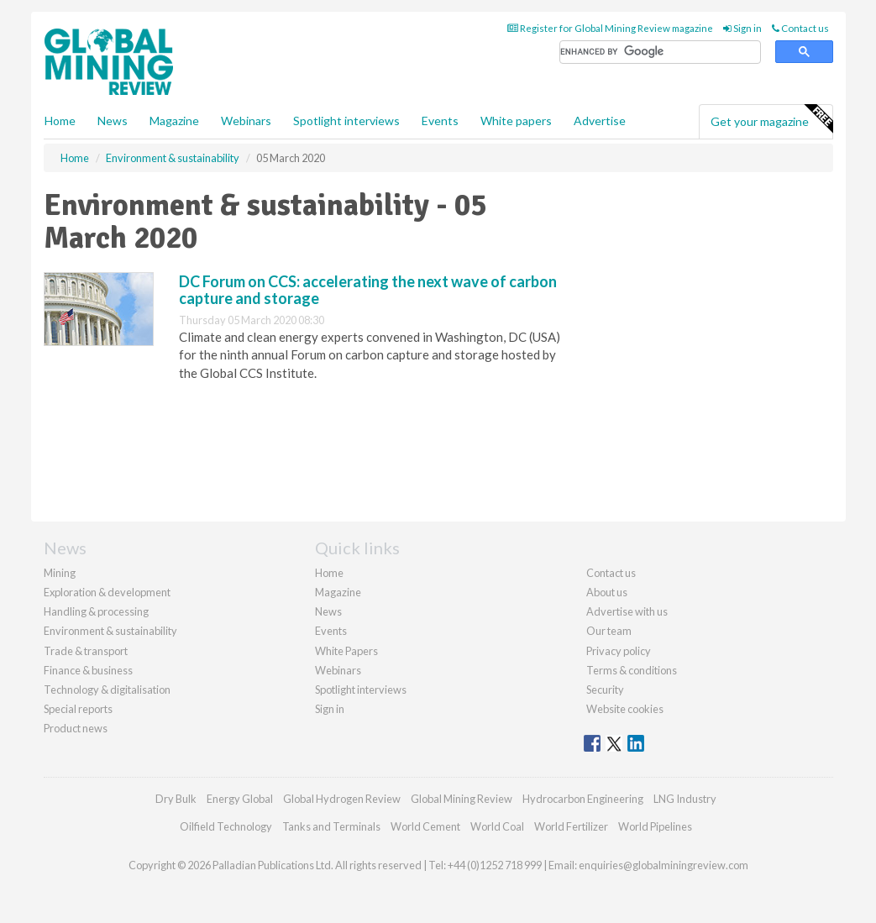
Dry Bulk (176, 798)
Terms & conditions (631, 670)
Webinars (246, 120)
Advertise (600, 120)
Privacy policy (618, 651)
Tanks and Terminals (331, 826)
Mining (60, 572)
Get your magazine (771, 119)
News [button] (112, 120)
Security (605, 689)
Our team (609, 630)
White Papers (346, 651)
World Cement (425, 826)
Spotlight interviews (346, 120)
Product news (76, 728)
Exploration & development (107, 592)
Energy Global (240, 798)
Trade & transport (86, 651)
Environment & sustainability (110, 630)
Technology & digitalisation (107, 689)
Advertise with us (627, 611)
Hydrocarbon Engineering (582, 798)
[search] (660, 52)
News (328, 611)
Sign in (742, 28)
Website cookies (625, 709)
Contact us (800, 28)
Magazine (174, 120)
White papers (516, 120)
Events (440, 120)
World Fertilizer (571, 826)
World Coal (497, 826)
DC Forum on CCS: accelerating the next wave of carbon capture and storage (368, 289)
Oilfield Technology (226, 826)
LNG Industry (684, 798)
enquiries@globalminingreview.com (663, 865)
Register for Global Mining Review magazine (610, 28)
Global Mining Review (461, 798)
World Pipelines (655, 826)
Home (60, 120)
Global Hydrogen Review (342, 798)
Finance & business (88, 670)
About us (606, 592)
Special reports (78, 709)
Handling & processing (96, 611)
